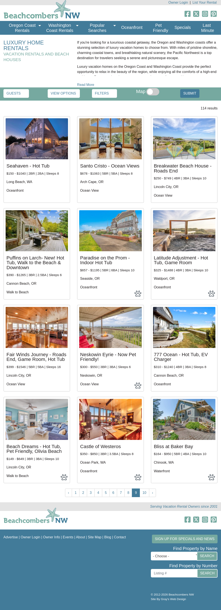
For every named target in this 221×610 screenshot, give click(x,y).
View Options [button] (63, 93)
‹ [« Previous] (68, 493)
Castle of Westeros (100, 446)
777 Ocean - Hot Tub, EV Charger (181, 357)
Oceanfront (131, 27)
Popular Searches (97, 28)
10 (144, 493)
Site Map (94, 537)
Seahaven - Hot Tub (27, 166)
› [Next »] (152, 493)
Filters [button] (102, 93)
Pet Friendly (160, 28)
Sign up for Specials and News (185, 539)
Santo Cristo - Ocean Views (109, 166)
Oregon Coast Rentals (23, 28)
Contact (120, 537)
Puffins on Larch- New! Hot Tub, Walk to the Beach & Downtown (35, 262)
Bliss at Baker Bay (173, 446)
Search (207, 556)
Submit (189, 93)
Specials (182, 27)
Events (68, 537)
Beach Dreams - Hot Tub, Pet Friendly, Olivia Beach (34, 449)
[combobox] (175, 556)
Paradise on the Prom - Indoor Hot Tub (105, 260)
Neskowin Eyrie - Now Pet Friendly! (108, 357)
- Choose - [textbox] (161, 556)
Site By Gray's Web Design (168, 599)
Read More (85, 85)
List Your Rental (205, 2)
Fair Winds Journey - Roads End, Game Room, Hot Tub (36, 357)
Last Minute (207, 28)
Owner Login (178, 2)
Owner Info (51, 537)
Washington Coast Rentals (59, 28)
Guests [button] (13, 93)
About (80, 537)
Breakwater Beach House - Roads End (183, 168)
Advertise (10, 537)
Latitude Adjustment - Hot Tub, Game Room (181, 260)
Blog (107, 537)
